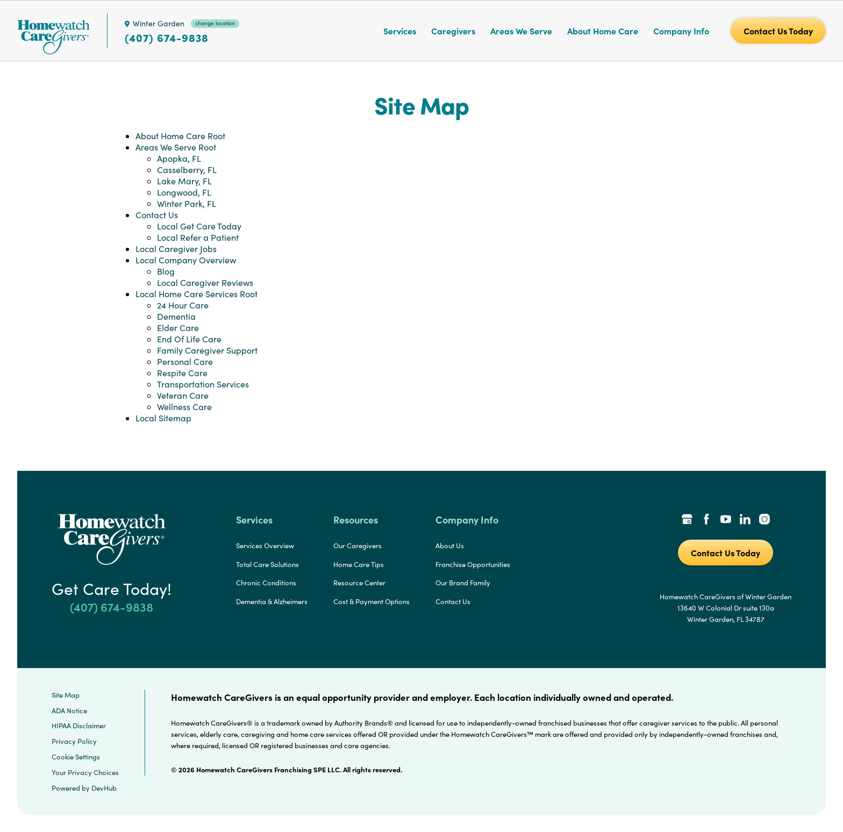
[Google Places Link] (687, 520)
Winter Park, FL (186, 203)
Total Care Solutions (267, 564)
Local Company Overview (185, 260)
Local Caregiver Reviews (205, 282)
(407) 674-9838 (167, 37)
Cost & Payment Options (371, 601)
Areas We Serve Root (175, 147)
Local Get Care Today (199, 226)
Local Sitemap (163, 418)
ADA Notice (69, 710)
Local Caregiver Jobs (176, 248)
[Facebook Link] (706, 520)
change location (215, 23)
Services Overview (265, 545)
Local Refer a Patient (198, 237)
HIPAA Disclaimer (79, 725)
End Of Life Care (189, 339)
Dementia (176, 316)
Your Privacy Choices (85, 772)
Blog (166, 271)
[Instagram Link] (764, 520)
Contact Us (156, 214)
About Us (449, 545)
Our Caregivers (357, 545)
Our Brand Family (462, 582)
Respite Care (182, 372)
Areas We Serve (521, 31)
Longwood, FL (184, 192)
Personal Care (185, 361)
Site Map (66, 695)
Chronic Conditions (266, 582)
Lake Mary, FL (184, 181)
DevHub (104, 788)
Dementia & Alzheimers (272, 601)
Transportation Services (203, 384)
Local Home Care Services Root (196, 293)
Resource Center (359, 582)
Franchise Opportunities (472, 564)
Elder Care (178, 327)
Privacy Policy (74, 741)
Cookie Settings (76, 757)
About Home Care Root (180, 135)
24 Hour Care (183, 305)
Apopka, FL (179, 158)
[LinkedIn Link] (745, 520)
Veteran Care (183, 395)
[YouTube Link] (725, 520)
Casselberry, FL (187, 169)
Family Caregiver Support (207, 350)
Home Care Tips (358, 564)
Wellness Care (184, 406)
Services (399, 31)
